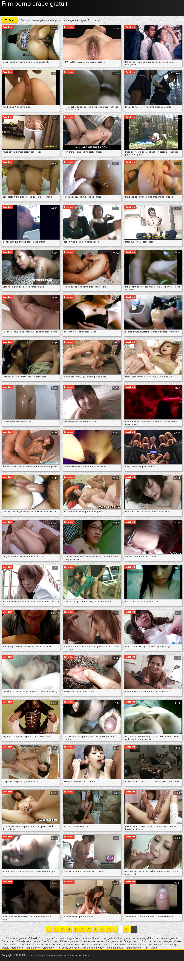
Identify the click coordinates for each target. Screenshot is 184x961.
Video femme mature (92, 941)
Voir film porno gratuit (140, 944)
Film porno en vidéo (93, 947)
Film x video (9, 941)
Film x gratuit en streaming (131, 938)
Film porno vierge (63, 938)
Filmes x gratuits (69, 941)
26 (125, 929)
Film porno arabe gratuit (35, 4)
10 (108, 929)
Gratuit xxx (48, 947)
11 (115, 929)
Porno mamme (133, 947)
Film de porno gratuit (103, 938)
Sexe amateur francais (31, 944)
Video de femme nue (39, 938)
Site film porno (50, 941)
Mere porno (17, 947)
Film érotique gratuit (86, 944)
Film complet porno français (156, 941)
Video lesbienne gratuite (59, 944)
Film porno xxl (132, 941)
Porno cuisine (82, 938)
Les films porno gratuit (14, 938)
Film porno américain (68, 947)
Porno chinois (33, 947)
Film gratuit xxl (114, 941)
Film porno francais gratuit (163, 938)
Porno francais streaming (112, 944)
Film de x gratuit (115, 947)
